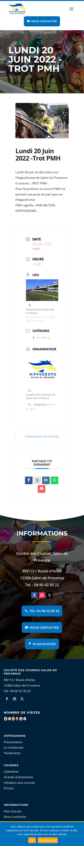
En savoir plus (48, 840)
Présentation (13, 742)
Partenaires (12, 753)
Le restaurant (13, 747)
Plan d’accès (12, 811)
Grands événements (18, 777)
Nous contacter (44, 21)
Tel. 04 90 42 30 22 (44, 611)
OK (32, 840)
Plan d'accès (44, 644)
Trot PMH (41, 337)
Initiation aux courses (19, 783)
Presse (9, 788)
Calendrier (11, 771)
